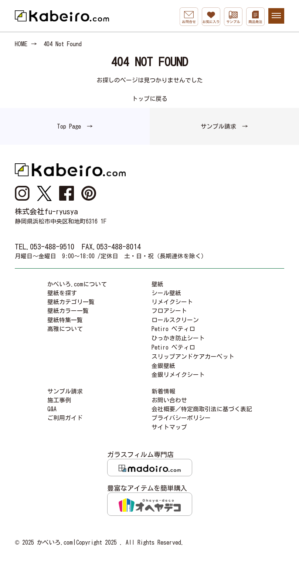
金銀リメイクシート (178, 375)
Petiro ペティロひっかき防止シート (178, 333)
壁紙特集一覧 (65, 320)
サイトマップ (169, 427)
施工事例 (59, 400)
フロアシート (169, 311)
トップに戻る (149, 99)
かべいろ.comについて (77, 284)
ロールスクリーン (175, 320)
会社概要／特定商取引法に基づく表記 (202, 409)
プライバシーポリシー (181, 418)
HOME (21, 44)
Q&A (52, 409)
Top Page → (75, 126)
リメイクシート (172, 302)
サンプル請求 (65, 391)
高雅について (65, 329)
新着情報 (163, 391)
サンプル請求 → (224, 126)
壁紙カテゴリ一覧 (71, 302)
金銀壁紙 (163, 366)
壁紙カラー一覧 (68, 311)
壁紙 (157, 284)
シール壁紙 (166, 293)
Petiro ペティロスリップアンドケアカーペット (193, 352)
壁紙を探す (62, 293)
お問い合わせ (169, 400)
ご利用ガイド (65, 418)
